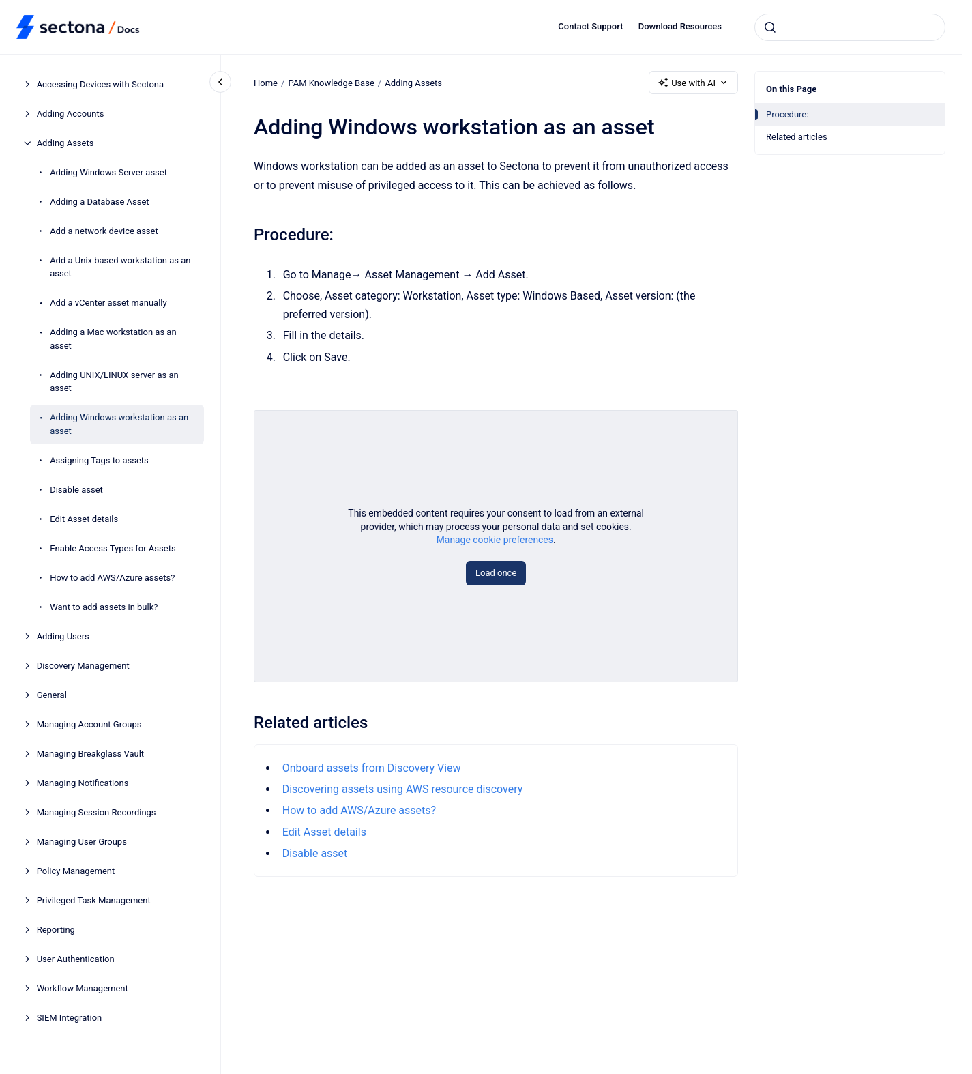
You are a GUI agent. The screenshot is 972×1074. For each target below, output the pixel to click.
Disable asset (76, 489)
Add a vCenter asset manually (108, 302)
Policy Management (76, 871)
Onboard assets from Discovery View (371, 767)
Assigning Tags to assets (99, 460)
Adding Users (63, 636)
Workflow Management (82, 988)
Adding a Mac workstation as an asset (113, 339)
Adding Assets (65, 143)
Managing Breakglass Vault (90, 754)
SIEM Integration (69, 1018)
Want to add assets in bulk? (104, 607)
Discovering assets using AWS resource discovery (402, 789)
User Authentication (76, 959)
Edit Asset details (84, 519)
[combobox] (850, 27)
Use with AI (693, 82)
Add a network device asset (104, 231)
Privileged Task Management (94, 900)
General (52, 695)
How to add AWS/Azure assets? (112, 577)
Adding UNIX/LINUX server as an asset (114, 382)
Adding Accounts (70, 113)
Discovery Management (83, 666)
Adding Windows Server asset (108, 172)
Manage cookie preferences (494, 539)
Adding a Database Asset (99, 202)
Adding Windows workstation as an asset (119, 424)
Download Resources (680, 26)
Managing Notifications (83, 783)
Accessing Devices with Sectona (100, 84)
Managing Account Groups (89, 724)
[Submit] (770, 27)
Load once (495, 573)
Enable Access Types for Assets (113, 548)
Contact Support (590, 26)
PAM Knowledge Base (331, 82)
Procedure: (787, 114)
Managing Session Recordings (96, 812)
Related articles (796, 137)
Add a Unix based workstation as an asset (120, 267)
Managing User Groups (82, 842)
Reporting (56, 930)
